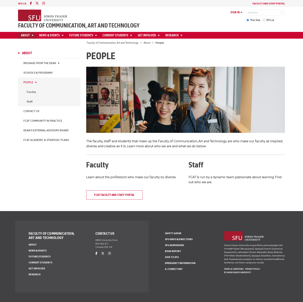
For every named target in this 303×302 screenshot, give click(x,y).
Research (172, 35)
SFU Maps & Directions (179, 239)
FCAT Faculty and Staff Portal (114, 195)
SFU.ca (270, 20)
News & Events (49, 35)
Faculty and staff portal (268, 3)
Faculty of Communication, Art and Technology (79, 25)
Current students (116, 35)
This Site (255, 20)
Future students (81, 35)
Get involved (147, 35)
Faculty (31, 92)
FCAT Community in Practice (42, 120)
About (25, 35)
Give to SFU (172, 257)
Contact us (31, 111)
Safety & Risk (173, 233)
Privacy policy (252, 269)
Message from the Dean (39, 63)
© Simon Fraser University (237, 272)
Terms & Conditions (234, 269)
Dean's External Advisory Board (46, 130)
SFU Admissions (174, 245)
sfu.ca (22, 3)
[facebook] (31, 3)
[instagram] (43, 3)
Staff (30, 101)
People (28, 82)
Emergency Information (180, 263)
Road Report (173, 251)
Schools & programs (38, 72)
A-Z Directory (174, 269)
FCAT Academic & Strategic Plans (46, 140)
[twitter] (37, 3)
